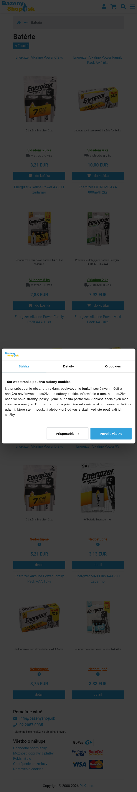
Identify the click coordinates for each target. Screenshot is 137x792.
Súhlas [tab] (24, 366)
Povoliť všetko (111, 433)
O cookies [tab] (113, 366)
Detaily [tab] (68, 366)
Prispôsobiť (67, 433)
